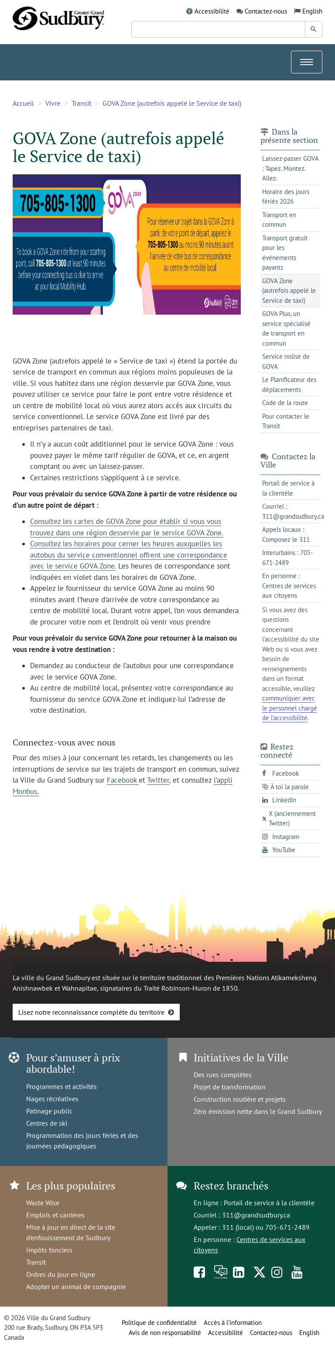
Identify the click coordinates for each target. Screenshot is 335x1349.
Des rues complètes (223, 1074)
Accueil (23, 103)
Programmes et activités (61, 1086)
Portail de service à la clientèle (269, 1202)
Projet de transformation (230, 1086)
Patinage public (49, 1110)
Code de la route (285, 403)
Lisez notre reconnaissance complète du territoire (91, 1012)
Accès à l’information (233, 1322)
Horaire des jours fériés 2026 (285, 196)
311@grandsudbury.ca (256, 1214)
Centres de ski (46, 1123)
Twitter (158, 780)
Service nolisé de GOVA (286, 361)
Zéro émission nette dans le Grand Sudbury (258, 1111)
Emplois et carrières (55, 1214)
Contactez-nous (266, 11)
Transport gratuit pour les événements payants (285, 253)
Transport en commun (279, 220)
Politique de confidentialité (159, 1322)
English (312, 11)
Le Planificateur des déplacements (289, 384)
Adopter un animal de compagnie (76, 1286)
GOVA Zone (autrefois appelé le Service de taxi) (172, 103)
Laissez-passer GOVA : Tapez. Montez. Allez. (290, 168)
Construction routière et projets (240, 1099)
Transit (81, 103)
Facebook (123, 780)
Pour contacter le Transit (285, 421)
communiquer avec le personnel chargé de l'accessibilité (289, 708)
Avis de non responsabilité (165, 1332)
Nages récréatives (52, 1098)
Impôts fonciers (49, 1249)
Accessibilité (212, 11)
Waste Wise (42, 1202)
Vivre (52, 103)
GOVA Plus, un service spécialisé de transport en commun (286, 328)
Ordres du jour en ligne (60, 1274)
